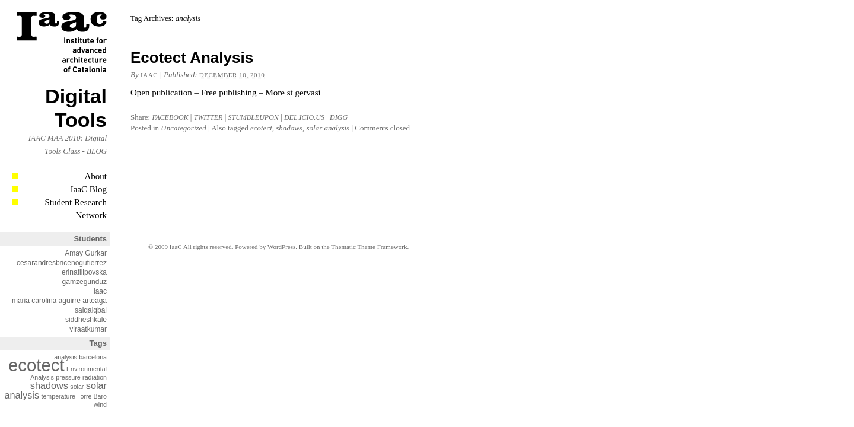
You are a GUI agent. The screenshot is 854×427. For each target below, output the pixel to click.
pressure (68, 377)
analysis (65, 357)
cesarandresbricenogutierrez (62, 263)
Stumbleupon (253, 117)
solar (77, 386)
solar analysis (328, 127)
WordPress (281, 246)
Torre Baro (92, 396)
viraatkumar (88, 329)
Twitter (208, 117)
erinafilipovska (84, 272)
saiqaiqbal (91, 310)
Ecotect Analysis (191, 57)
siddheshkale (86, 320)
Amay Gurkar (86, 253)
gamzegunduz (84, 282)
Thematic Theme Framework (369, 246)
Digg (339, 117)
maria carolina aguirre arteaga (59, 301)
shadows (49, 385)
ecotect (36, 365)
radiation (94, 377)
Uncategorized (183, 127)
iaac (100, 291)
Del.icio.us (304, 117)
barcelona (93, 357)
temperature (58, 396)
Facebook (170, 117)
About (96, 176)
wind (100, 404)
